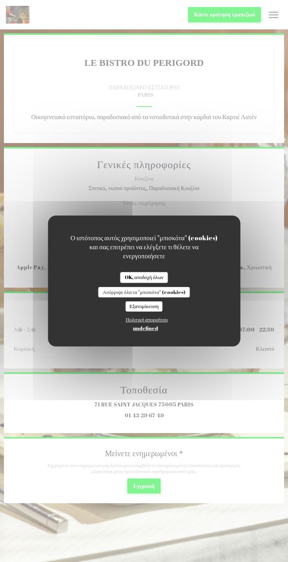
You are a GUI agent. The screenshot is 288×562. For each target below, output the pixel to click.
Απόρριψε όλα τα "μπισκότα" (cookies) (144, 292)
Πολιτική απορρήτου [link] (147, 319)
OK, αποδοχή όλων (144, 277)
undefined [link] (145, 328)
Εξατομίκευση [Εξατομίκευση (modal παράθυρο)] (144, 306)
